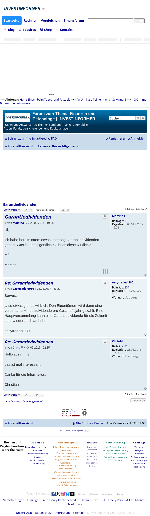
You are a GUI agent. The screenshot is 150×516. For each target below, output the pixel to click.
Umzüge (37, 457)
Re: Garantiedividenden (29, 283)
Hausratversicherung (115, 453)
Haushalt (92, 442)
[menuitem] (37, 138)
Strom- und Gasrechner (92, 448)
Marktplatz (75, 504)
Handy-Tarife (92, 456)
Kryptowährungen (139, 460)
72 (126, 346)
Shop (46, 30)
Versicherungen (66, 442)
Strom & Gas (89, 500)
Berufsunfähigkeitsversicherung (66, 478)
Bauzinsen (37, 450)
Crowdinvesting (38, 463)
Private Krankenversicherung (66, 447)
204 (126, 287)
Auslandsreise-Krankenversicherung (66, 464)
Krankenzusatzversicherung (66, 456)
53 (126, 221)
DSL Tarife (107, 500)
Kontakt (64, 30)
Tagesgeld (139, 447)
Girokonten (139, 453)
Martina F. (119, 216)
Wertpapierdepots (139, 457)
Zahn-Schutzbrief (66, 468)
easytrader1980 (122, 282)
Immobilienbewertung (38, 453)
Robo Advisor (139, 463)
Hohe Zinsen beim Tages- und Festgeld (45, 99)
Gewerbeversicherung (67, 475)
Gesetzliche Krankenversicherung (66, 451)
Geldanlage (139, 442)
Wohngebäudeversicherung (66, 472)
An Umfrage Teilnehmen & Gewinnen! (101, 99)
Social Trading (139, 466)
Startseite (11, 20)
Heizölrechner (92, 453)
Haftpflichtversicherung (115, 447)
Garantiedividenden (20, 204)
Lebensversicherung (66, 482)
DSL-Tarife (92, 459)
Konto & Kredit (68, 500)
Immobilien (38, 442)
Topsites (27, 30)
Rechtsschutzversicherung (115, 457)
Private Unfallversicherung (66, 485)
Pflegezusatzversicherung (66, 459)
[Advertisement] (75, 176)
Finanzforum (74, 20)
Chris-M (117, 341)
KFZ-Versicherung (116, 460)
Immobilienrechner (37, 460)
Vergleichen (50, 20)
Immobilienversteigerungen (37, 447)
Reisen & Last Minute (130, 500)
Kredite (92, 466)
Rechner (30, 20)
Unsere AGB (24, 513)
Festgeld (139, 450)
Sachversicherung (115, 442)
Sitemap (78, 513)
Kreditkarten (92, 462)
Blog (9, 30)
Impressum (62, 513)
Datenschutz (43, 513)
